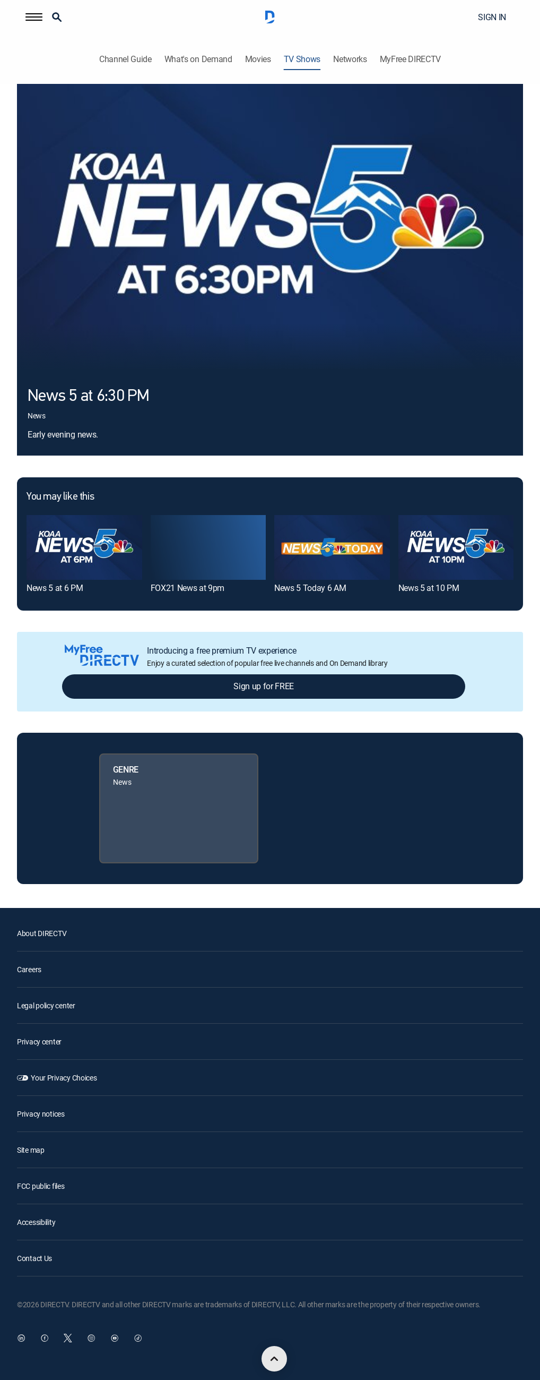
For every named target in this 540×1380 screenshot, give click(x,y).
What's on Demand (198, 59)
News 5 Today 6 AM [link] (310, 588)
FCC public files (41, 1186)
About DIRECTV (41, 933)
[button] (33, 16)
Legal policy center (46, 1005)
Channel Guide (125, 59)
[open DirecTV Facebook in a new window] (44, 1338)
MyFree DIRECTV (410, 59)
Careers (29, 969)
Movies (258, 59)
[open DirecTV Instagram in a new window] (91, 1338)
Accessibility (36, 1222)
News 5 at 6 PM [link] (55, 588)
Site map (31, 1150)
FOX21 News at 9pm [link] (188, 588)
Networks (350, 59)
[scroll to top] (274, 1359)
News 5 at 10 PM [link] (428, 588)
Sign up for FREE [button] (263, 686)
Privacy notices (41, 1114)
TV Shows (302, 59)
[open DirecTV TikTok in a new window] (138, 1338)
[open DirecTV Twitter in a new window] (68, 1338)
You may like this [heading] (60, 497)
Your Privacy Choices (64, 1078)
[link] (84, 547)
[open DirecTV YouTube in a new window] (114, 1338)
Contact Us (34, 1258)
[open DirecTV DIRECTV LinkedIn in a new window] (21, 1338)
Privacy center (39, 1041)
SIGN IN (492, 17)
